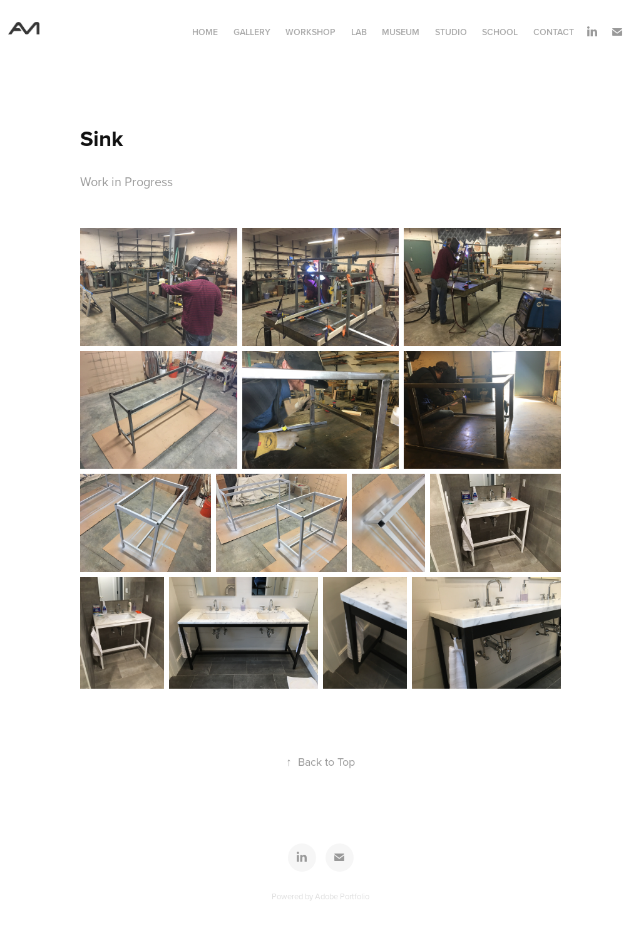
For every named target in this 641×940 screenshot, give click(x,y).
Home (205, 32)
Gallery (251, 32)
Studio (451, 32)
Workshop (310, 32)
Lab (359, 32)
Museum (400, 32)
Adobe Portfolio (342, 896)
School (500, 32)
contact (553, 32)
